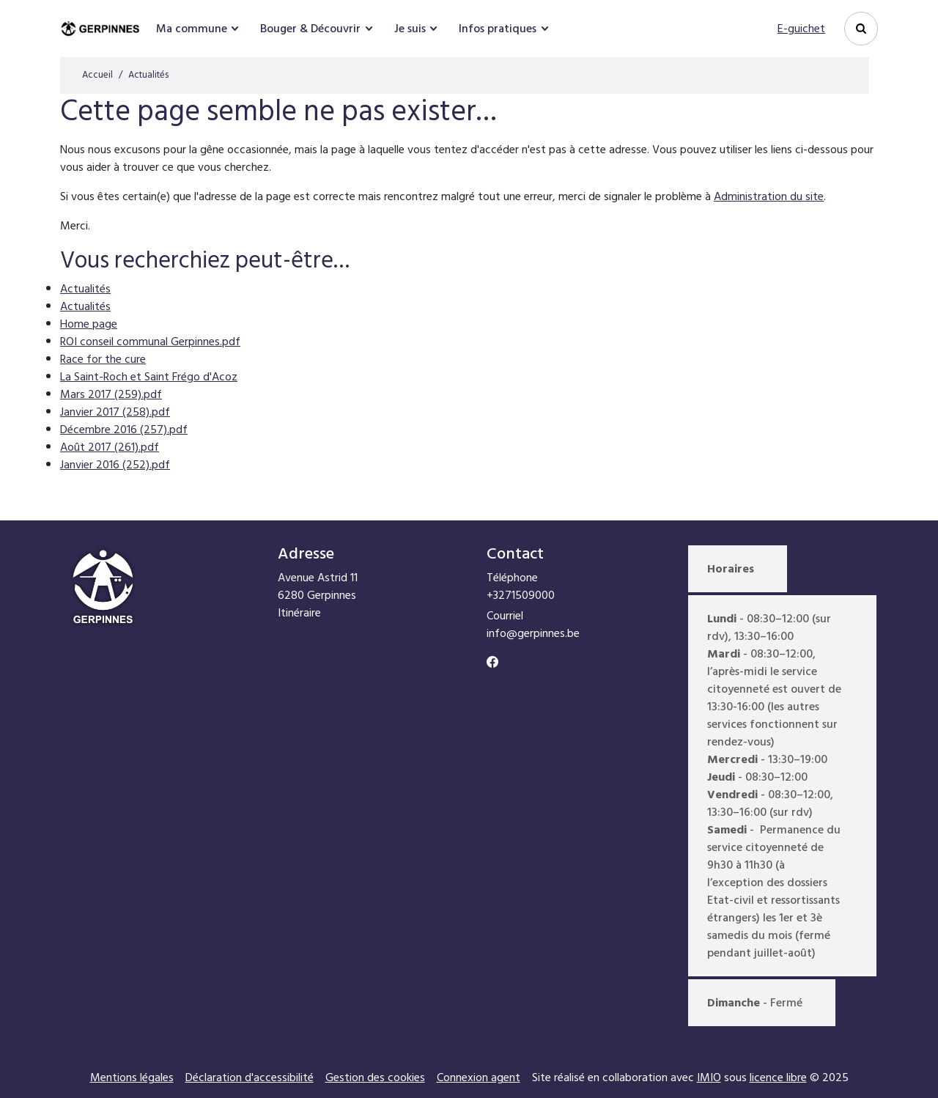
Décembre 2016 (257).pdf (124, 429)
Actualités (85, 288)
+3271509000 (521, 595)
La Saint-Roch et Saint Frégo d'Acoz (148, 376)
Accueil (97, 75)
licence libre (778, 1077)
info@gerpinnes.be (533, 633)
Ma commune (191, 28)
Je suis (410, 28)
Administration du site (769, 196)
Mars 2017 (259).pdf (111, 394)
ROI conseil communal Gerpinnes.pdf (150, 341)
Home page (88, 324)
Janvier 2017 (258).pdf (115, 411)
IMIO (709, 1077)
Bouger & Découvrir (310, 28)
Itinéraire (299, 612)
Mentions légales (132, 1077)
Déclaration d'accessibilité (249, 1077)
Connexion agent (478, 1077)
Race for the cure (103, 359)
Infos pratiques (497, 28)
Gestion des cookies (375, 1077)
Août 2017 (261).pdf (109, 447)
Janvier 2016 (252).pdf (115, 464)
